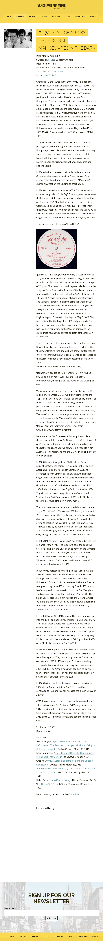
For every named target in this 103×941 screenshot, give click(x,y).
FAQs (68, 17)
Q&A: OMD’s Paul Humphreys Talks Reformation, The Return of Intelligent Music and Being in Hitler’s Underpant (65, 745)
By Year (44, 17)
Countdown (74, 794)
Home (9, 17)
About (93, 17)
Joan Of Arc (57, 71)
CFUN (51, 59)
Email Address (10, 908)
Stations (56, 17)
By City (32, 17)
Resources (80, 17)
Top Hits (20, 17)
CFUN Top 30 (44, 784)
